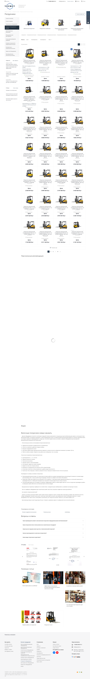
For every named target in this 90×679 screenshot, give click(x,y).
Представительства (41, 658)
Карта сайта (39, 661)
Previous (22, 556)
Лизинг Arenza (56, 644)
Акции (22, 666)
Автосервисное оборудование (27, 662)
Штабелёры (67, 512)
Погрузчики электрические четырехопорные (77, 29)
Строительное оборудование (27, 650)
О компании (40, 642)
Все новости (15, 60)
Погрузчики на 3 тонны (72, 34)
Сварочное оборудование (26, 664)
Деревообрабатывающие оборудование (26, 648)
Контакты (39, 656)
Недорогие (24, 34)
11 (57, 251)
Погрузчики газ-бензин (45, 28)
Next (84, 556)
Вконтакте (54, 652)
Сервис (38, 649)
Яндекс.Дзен (57, 652)
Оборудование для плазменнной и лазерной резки (28, 655)
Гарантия (7, 647)
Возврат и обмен (8, 649)
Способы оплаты (8, 644)
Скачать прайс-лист (80, 14)
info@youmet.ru (62, 1)
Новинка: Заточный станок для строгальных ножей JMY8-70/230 (12, 75)
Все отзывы (31, 544)
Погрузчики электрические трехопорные (61, 29)
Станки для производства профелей (26, 652)
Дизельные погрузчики (29, 28)
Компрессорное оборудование (27, 657)
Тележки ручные (47, 512)
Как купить (7, 642)
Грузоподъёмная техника (26, 659)
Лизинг (54, 642)
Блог (38, 644)
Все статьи (15, 88)
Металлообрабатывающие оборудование (26, 645)
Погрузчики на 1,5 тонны (31, 34)
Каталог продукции (25, 642)
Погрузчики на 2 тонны (52, 34)
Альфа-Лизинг (56, 647)
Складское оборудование (26, 661)
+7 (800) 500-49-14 (78, 644)
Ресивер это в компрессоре (11, 90)
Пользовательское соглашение (43, 660)
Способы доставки (9, 646)
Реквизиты (39, 651)
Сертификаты (40, 653)
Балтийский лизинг (57, 646)
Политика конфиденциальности (43, 654)
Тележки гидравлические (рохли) (29, 512)
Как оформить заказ (9, 651)
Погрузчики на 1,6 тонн (42, 34)
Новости (38, 646)
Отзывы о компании (41, 647)
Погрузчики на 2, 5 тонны (62, 34)
